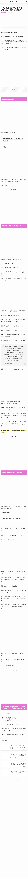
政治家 (4, 12)
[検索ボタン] (1, 1)
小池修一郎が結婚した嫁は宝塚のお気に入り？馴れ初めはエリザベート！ (18, 772)
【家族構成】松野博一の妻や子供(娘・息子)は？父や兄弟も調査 (18, 764)
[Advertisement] (14, 69)
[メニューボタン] (26, 1)
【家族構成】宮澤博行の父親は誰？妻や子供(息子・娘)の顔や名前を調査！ (17, 747)
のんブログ (14, 1)
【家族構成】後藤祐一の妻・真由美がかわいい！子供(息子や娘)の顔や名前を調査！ (18, 756)
